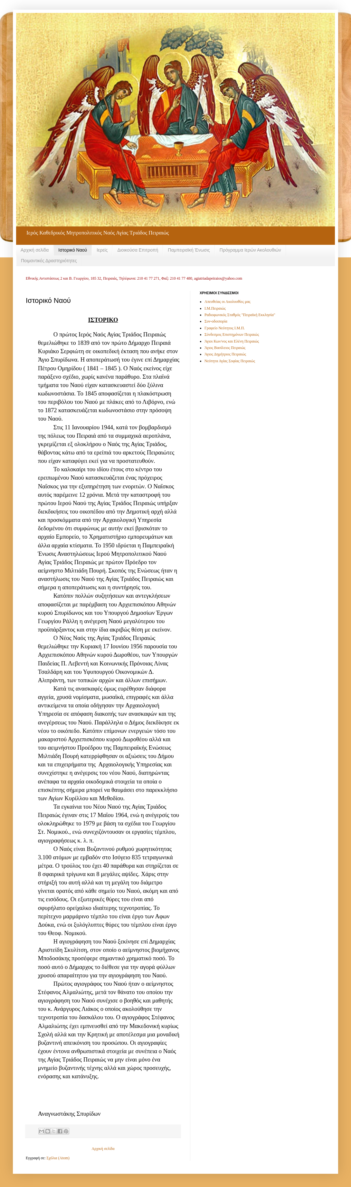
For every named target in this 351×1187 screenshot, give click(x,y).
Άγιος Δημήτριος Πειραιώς (225, 354)
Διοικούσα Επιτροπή (137, 250)
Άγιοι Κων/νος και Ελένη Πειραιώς (231, 341)
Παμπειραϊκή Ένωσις (189, 250)
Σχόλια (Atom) (58, 1158)
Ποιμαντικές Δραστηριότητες (49, 260)
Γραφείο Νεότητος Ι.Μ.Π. (224, 328)
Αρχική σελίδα (35, 250)
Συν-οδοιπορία (215, 321)
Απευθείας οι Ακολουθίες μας (227, 301)
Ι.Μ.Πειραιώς (215, 308)
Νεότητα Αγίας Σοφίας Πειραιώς (229, 361)
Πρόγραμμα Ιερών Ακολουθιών (250, 250)
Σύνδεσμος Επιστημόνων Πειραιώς (231, 334)
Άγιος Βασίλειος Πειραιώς (224, 347)
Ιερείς (102, 250)
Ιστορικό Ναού (72, 250)
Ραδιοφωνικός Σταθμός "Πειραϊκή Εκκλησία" (239, 315)
